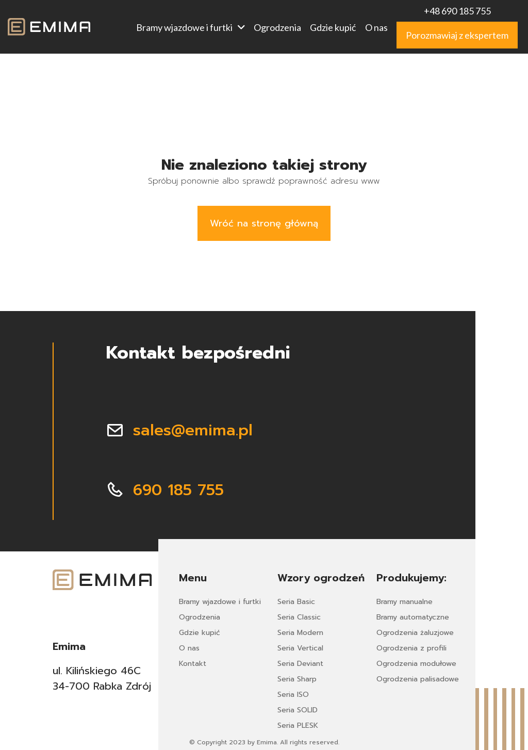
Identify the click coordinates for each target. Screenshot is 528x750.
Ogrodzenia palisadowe (417, 679)
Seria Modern (300, 632)
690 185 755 (178, 490)
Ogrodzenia (277, 27)
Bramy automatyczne (412, 617)
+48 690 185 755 (457, 11)
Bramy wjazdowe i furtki (190, 27)
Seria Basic (296, 601)
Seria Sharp (297, 679)
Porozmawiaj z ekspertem (457, 35)
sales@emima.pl (193, 430)
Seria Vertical (300, 648)
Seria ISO (293, 694)
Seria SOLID (297, 710)
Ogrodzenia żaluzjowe (415, 632)
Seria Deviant (300, 663)
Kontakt (192, 663)
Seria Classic (299, 617)
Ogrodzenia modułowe (416, 663)
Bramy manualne (404, 601)
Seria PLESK (297, 725)
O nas (376, 27)
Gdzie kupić (333, 27)
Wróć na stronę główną (264, 223)
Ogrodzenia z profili (411, 648)
